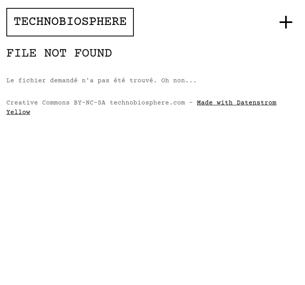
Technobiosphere (70, 22)
